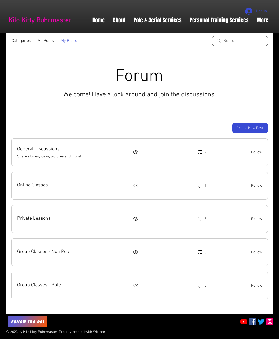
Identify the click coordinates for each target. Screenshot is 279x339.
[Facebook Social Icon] (252, 321)
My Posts (69, 41)
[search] (240, 41)
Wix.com (99, 332)
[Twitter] (261, 321)
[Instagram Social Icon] (269, 321)
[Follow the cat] (27, 321)
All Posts (46, 41)
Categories (21, 41)
